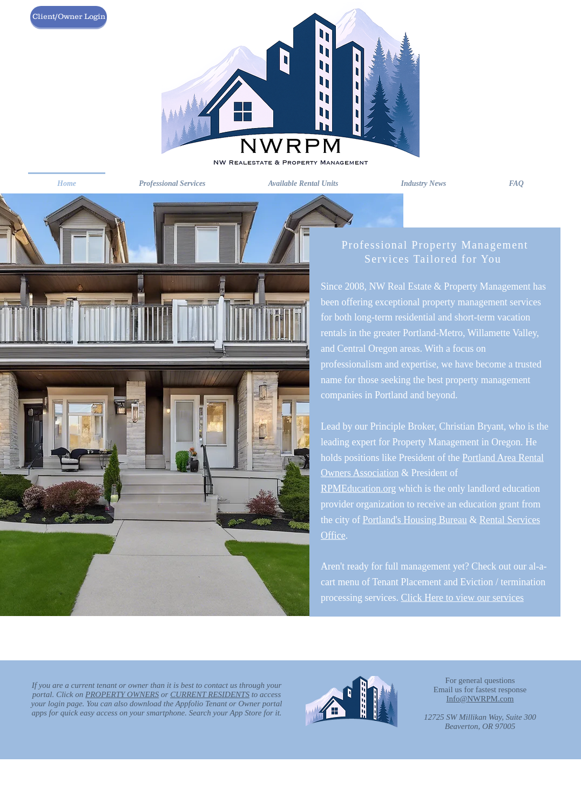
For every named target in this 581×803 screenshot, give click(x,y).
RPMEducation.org (358, 488)
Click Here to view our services (462, 597)
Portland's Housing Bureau (414, 519)
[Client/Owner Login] (68, 17)
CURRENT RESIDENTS (209, 694)
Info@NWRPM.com (480, 698)
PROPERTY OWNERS (122, 694)
